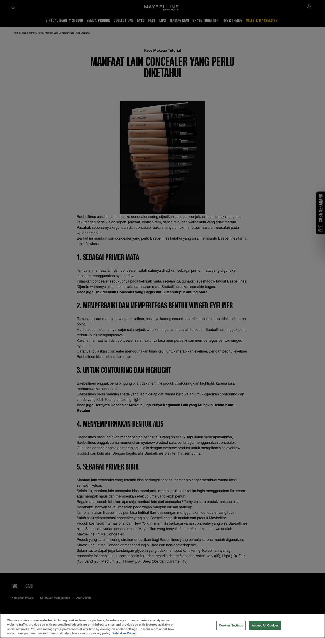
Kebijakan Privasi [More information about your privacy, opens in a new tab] (124, 633)
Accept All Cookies (265, 625)
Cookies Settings (231, 625)
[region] (162, 626)
